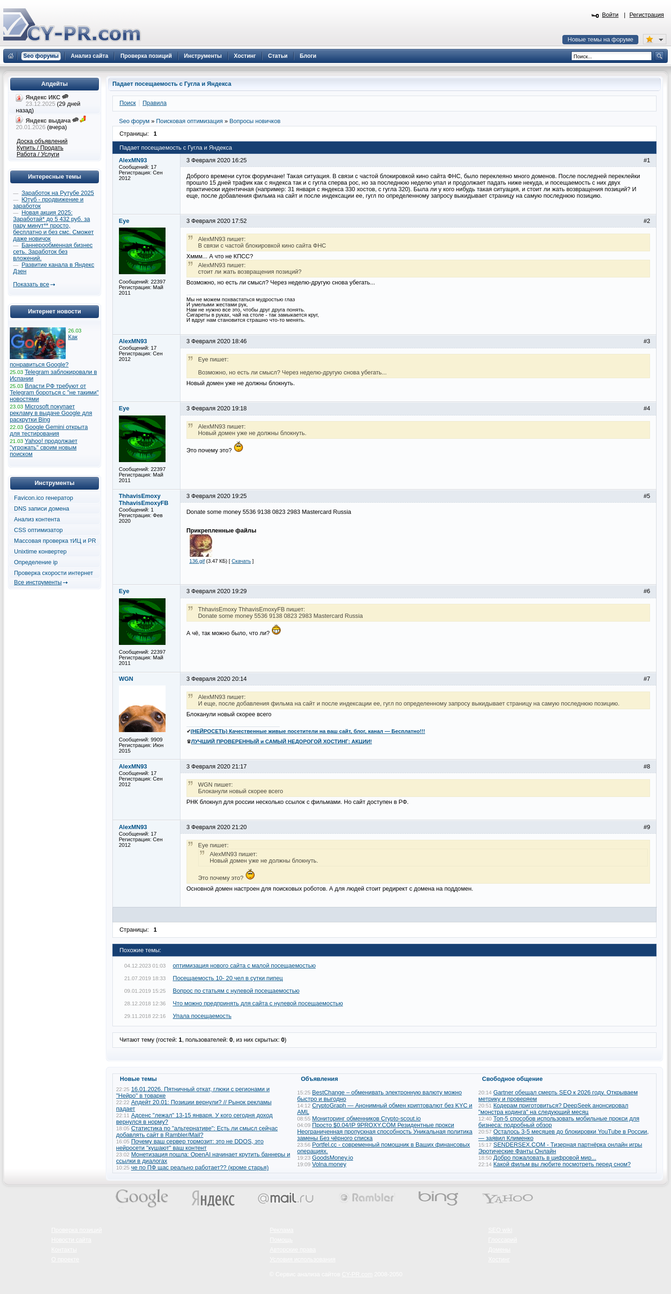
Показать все (31, 284)
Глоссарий (502, 1240)
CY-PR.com (357, 1274)
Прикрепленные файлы (221, 530)
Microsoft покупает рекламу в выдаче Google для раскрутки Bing (51, 413)
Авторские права (293, 1249)
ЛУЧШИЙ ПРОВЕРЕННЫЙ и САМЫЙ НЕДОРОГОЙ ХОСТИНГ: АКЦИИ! (281, 741)
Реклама (282, 1230)
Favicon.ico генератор (43, 498)
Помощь (281, 1240)
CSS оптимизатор (38, 530)
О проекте (65, 1259)
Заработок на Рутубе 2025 (57, 193)
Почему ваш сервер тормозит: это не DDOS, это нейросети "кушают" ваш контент (189, 1144)
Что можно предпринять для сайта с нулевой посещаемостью (258, 1003)
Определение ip (36, 562)
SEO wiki (500, 1230)
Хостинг (499, 1259)
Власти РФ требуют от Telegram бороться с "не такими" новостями (54, 392)
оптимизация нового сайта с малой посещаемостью (244, 965)
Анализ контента (37, 519)
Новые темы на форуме (600, 39)
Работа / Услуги (38, 154)
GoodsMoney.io (332, 1158)
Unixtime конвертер (40, 551)
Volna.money (329, 1164)
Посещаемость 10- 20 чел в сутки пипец (228, 978)
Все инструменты (38, 582)
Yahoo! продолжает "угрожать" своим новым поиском (43, 447)
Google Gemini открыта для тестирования (49, 430)
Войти (610, 15)
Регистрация (646, 15)
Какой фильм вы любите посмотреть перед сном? (562, 1164)
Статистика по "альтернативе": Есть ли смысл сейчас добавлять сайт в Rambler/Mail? (197, 1131)
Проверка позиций (76, 1230)
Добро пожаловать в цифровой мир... (544, 1158)
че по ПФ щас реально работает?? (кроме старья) (200, 1167)
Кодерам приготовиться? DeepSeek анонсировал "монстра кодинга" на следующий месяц (553, 1108)
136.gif (197, 561)
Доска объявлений (42, 141)
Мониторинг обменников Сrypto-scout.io (366, 1118)
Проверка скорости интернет (53, 573)
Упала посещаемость (202, 1016)
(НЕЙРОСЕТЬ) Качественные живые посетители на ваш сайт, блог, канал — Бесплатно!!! (308, 731)
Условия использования (303, 1259)
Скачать (241, 561)
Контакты (64, 1249)
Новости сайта (71, 1240)
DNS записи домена (41, 508)
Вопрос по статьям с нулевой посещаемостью (236, 991)
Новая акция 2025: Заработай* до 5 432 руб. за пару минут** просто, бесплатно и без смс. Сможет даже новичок (53, 225)
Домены (499, 1249)
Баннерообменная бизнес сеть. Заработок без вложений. (53, 252)
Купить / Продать (40, 148)
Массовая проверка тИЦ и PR (55, 541)
